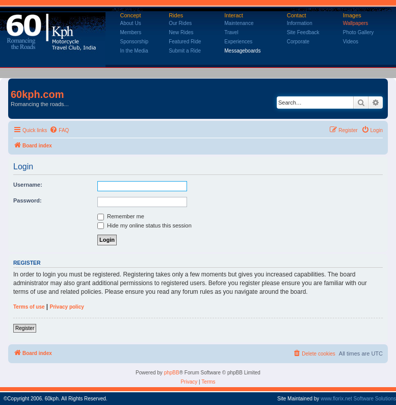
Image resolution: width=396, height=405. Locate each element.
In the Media (134, 51)
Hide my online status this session (144, 225)
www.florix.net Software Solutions (358, 398)
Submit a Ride (185, 51)
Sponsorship (134, 41)
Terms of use (29, 307)
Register (24, 328)
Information (299, 23)
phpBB (171, 372)
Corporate (298, 41)
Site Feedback (303, 32)
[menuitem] (59, 130)
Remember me (120, 216)
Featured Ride (185, 41)
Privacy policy (67, 307)
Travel (231, 32)
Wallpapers (355, 23)
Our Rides (180, 23)
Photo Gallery (358, 32)
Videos (350, 41)
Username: (27, 185)
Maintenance (238, 23)
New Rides (181, 32)
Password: (27, 200)
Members (131, 32)
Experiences (238, 41)
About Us (130, 23)
